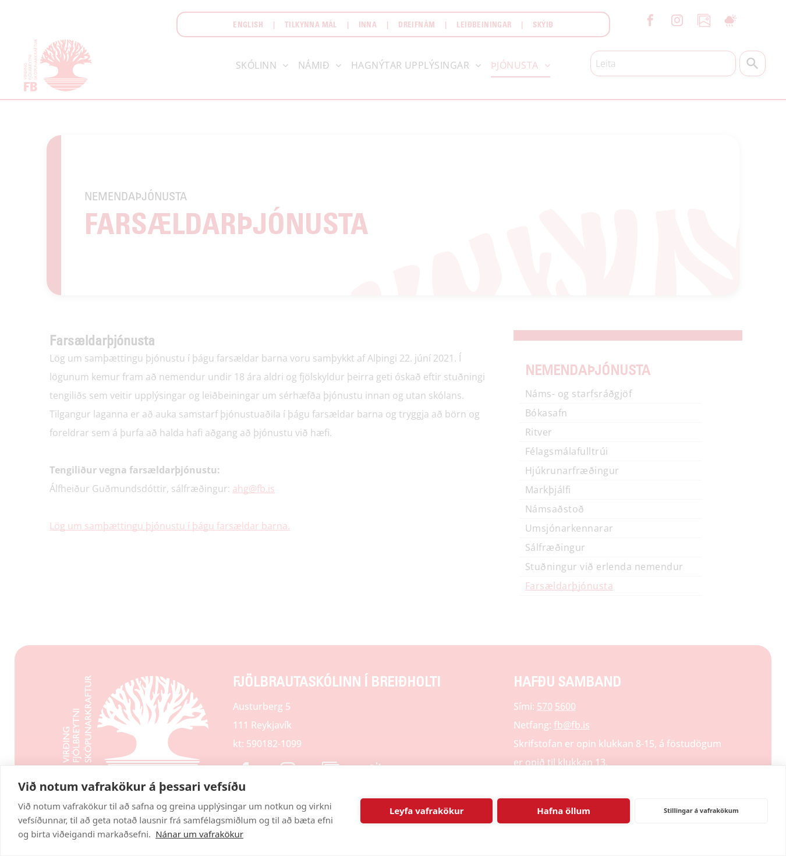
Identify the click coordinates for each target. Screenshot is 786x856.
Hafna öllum (563, 810)
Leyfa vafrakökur (426, 810)
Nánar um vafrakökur (199, 834)
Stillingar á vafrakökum (701, 810)
